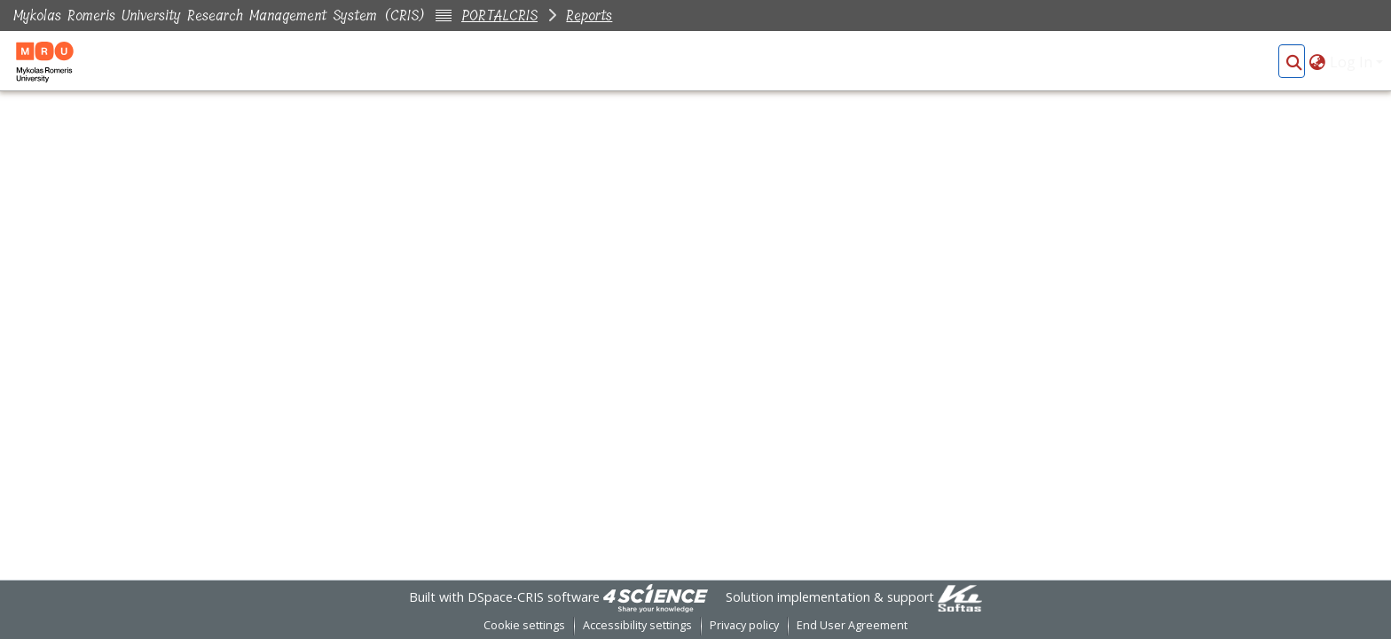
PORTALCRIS (499, 15)
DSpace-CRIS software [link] (534, 596)
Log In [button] (1353, 62)
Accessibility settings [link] (637, 625)
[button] (1294, 62)
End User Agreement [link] (852, 625)
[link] (655, 596)
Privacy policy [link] (744, 625)
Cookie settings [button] (524, 625)
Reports (589, 15)
